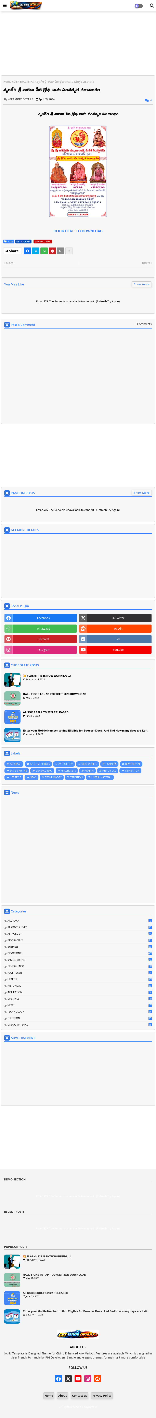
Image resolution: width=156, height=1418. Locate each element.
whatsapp (43, 628)
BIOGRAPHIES (89, 764)
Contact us (79, 1395)
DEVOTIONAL (132, 764)
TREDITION (76, 777)
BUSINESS (111, 764)
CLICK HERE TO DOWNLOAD (78, 231)
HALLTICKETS (68, 770)
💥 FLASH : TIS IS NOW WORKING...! (47, 676)
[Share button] (69, 251)
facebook (43, 618)
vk (118, 639)
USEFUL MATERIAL (101, 777)
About (62, 1395)
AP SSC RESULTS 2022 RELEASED (45, 712)
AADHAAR (15, 764)
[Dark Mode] (152, 6)
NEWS (33, 777)
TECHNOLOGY (53, 777)
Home (7, 81)
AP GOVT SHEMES (40, 764)
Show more (142, 284)
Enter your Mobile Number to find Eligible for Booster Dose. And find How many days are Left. (85, 730)
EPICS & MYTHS (18, 770)
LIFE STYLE (15, 777)
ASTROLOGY (23, 241)
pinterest (43, 639)
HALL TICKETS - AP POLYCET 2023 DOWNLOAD (54, 694)
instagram (43, 650)
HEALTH (89, 770)
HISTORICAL (109, 770)
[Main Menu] (5, 5)
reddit (118, 628)
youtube (118, 650)
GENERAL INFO (24, 81)
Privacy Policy (102, 1395)
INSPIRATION (132, 770)
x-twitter (118, 618)
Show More (142, 493)
